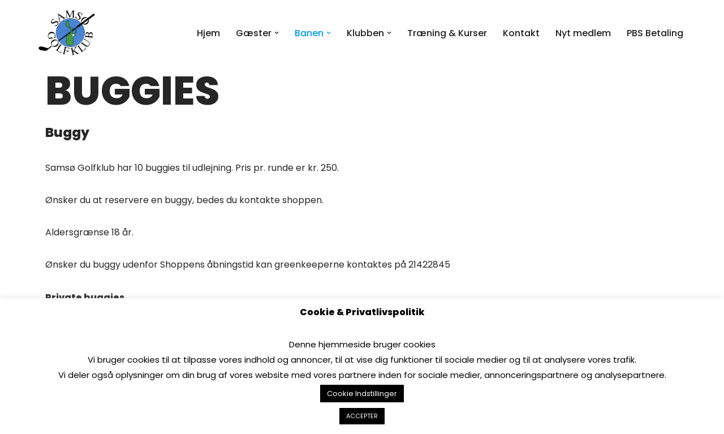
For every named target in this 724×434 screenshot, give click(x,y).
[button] (276, 33)
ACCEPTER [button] (362, 415)
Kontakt (521, 33)
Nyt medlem (583, 33)
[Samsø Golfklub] (69, 32)
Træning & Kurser (447, 33)
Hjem (208, 33)
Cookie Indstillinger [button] (362, 393)
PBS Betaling (655, 33)
